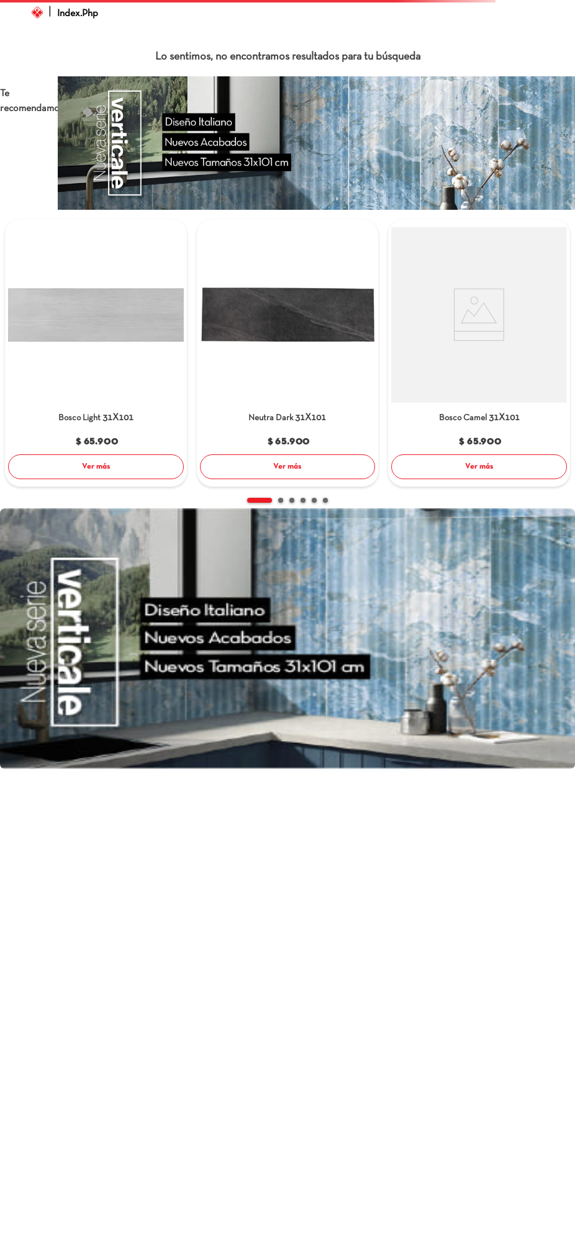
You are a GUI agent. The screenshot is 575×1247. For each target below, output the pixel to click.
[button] (259, 500)
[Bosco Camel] (479, 354)
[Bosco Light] (96, 354)
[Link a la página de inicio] (37, 12)
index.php (77, 13)
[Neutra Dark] (288, 354)
